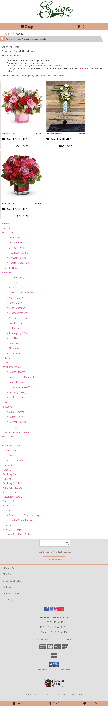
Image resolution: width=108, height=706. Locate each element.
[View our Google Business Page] (51, 610)
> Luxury (5, 357)
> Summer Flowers (16, 421)
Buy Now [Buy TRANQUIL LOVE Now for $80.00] (21, 146)
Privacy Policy (34, 694)
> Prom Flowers (9, 450)
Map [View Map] (54, 703)
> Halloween (13, 328)
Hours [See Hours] (90, 703)
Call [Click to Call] (18, 703)
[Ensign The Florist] (54, 19)
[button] (54, 664)
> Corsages (12, 455)
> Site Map (6, 525)
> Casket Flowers (15, 382)
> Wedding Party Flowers (13, 483)
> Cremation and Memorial (20, 377)
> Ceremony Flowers (11, 487)
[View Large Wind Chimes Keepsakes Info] (65, 106)
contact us (59, 75)
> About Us (7, 469)
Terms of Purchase (54, 694)
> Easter (11, 287)
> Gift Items (7, 441)
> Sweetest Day (15, 323)
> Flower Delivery (10, 510)
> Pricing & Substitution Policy (16, 534)
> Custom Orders (10, 492)
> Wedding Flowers (10, 445)
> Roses (5, 362)
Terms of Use (75, 694)
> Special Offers (9, 501)
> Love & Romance (11, 353)
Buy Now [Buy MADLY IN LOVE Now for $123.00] (21, 216)
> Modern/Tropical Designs (15, 432)
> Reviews (6, 478)
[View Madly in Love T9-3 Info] (22, 176)
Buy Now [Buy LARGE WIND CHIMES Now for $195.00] (65, 146)
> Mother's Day (14, 297)
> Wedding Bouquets (11, 474)
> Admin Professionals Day (20, 292)
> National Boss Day (17, 317)
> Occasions (7, 232)
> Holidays (6, 272)
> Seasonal (7, 406)
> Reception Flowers (11, 496)
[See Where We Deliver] (54, 559)
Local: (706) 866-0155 (54, 632)
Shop (27, 26)
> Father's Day (14, 302)
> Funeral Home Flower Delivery (23, 515)
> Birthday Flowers (16, 247)
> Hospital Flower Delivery (20, 520)
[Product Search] (54, 543)
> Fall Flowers (14, 427)
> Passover (12, 282)
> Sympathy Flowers (11, 366)
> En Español (7, 465)
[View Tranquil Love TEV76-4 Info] (22, 106)
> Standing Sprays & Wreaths (21, 387)
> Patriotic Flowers (10, 267)
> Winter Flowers (15, 411)
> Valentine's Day (15, 277)
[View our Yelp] (61, 610)
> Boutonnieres (15, 460)
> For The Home (15, 397)
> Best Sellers (8, 228)
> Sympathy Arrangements (20, 392)
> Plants (5, 402)
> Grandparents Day (17, 312)
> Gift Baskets (8, 436)
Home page (40, 63)
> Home (5, 223)
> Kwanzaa (12, 343)
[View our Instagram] (56, 610)
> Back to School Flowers (19, 262)
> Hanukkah (13, 338)
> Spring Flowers (15, 416)
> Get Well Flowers (16, 257)
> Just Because (14, 237)
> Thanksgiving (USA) (17, 333)
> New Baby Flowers (17, 252)
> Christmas (13, 348)
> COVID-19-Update (11, 529)
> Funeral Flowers (16, 371)
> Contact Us (7, 505)
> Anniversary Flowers (18, 242)
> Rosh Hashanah (16, 307)
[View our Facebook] (46, 610)
